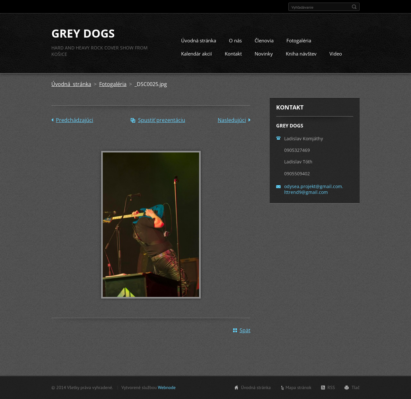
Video (335, 53)
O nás (235, 40)
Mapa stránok (298, 387)
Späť (245, 330)
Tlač (356, 387)
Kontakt (233, 53)
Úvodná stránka (198, 40)
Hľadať (354, 6)
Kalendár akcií (196, 53)
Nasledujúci (232, 120)
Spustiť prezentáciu (161, 120)
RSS (331, 387)
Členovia (264, 40)
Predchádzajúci (74, 120)
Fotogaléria (298, 40)
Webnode (166, 387)
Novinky (264, 53)
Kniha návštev (301, 53)
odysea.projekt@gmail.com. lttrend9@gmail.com (313, 189)
